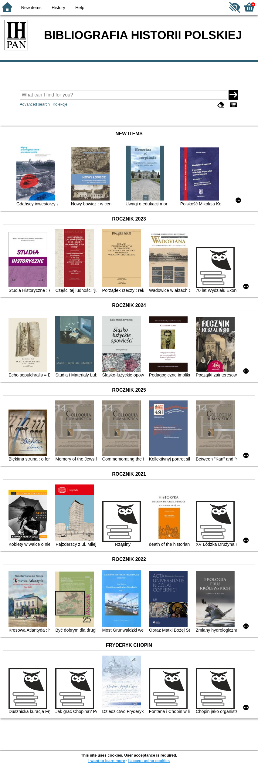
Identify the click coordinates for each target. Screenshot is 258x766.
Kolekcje (60, 104)
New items (31, 7)
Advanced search (35, 104)
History (58, 7)
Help (79, 7)
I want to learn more (106, 760)
